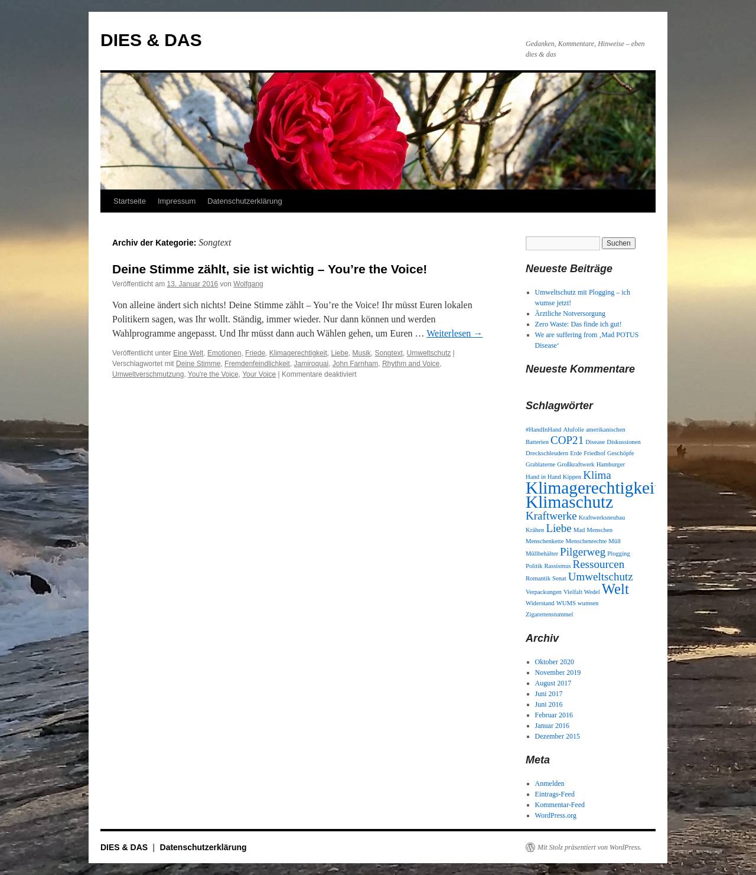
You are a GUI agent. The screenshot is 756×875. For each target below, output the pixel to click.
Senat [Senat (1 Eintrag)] (559, 578)
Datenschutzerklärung (244, 201)
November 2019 (558, 672)
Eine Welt (188, 353)
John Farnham (355, 364)
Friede (255, 353)
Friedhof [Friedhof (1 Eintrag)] (594, 453)
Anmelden (550, 783)
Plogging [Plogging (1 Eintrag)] (618, 553)
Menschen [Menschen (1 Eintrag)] (599, 530)
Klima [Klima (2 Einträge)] (597, 475)
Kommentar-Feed (560, 805)
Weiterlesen (454, 333)
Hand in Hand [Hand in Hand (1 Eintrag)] (543, 477)
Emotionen (224, 353)
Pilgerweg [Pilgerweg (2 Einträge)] (582, 552)
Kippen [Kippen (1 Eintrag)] (572, 477)
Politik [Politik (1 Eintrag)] (534, 566)
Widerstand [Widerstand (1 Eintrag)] (540, 603)
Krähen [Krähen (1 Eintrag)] (535, 530)
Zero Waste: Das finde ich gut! (578, 324)
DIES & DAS (151, 40)
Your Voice (259, 374)
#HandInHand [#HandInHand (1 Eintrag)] (543, 429)
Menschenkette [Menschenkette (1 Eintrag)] (545, 541)
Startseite (129, 201)
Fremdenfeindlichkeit (257, 364)
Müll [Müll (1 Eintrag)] (614, 541)
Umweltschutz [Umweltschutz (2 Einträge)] (600, 576)
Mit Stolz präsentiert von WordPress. (589, 847)
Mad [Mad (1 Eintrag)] (579, 530)
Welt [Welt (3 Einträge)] (615, 589)
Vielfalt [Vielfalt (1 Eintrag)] (572, 592)
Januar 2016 (552, 725)
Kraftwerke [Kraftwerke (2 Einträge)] (551, 516)
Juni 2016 (549, 704)
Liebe (339, 353)
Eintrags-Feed (555, 794)
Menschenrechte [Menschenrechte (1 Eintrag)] (586, 541)
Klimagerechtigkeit (298, 353)
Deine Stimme (198, 364)
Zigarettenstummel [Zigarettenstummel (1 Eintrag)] (549, 614)
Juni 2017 (549, 694)
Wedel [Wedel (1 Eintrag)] (592, 592)
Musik (362, 353)
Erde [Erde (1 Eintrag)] (576, 453)
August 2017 (553, 683)
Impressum (176, 201)
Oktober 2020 (554, 662)
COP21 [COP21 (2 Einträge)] (567, 440)
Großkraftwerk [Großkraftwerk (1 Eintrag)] (575, 464)
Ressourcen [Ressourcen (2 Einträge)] (598, 564)
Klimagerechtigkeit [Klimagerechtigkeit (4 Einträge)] (592, 487)
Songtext (389, 353)
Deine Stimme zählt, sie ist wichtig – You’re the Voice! (269, 269)
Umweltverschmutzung (148, 374)
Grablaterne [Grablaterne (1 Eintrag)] (540, 464)
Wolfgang (248, 284)
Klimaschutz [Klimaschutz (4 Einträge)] (569, 501)
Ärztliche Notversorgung (570, 313)
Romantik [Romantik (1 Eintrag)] (538, 578)
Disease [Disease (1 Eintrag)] (595, 442)
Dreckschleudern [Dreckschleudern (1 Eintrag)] (547, 453)
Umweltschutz (429, 353)
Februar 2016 (554, 715)
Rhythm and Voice (410, 364)
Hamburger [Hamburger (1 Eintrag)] (611, 464)
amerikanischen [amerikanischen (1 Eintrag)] (605, 429)
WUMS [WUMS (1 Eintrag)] (566, 603)
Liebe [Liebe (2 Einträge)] (558, 528)
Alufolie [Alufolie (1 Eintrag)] (573, 429)
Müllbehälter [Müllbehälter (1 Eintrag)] (542, 553)
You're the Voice (213, 374)
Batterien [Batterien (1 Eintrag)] (537, 442)
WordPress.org (555, 815)
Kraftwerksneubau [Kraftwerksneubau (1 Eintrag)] (602, 517)
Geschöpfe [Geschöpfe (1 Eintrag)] (620, 453)
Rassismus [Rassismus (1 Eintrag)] (557, 566)
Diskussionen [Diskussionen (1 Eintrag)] (623, 442)
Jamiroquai (311, 364)
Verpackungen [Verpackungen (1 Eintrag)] (544, 592)
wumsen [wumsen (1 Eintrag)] (588, 603)
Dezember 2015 (557, 736)
